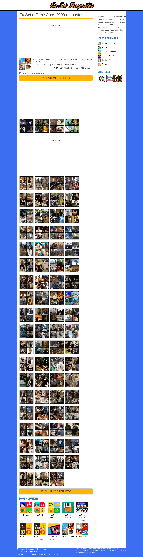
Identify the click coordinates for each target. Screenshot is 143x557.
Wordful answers (23, 554)
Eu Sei (102, 48)
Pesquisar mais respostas (56, 78)
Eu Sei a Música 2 (107, 56)
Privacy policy (41, 549)
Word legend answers (39, 554)
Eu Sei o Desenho (107, 52)
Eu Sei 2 (103, 64)
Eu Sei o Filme (105, 60)
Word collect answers (56, 554)
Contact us (21, 549)
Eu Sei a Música (106, 43)
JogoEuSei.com (35, 552)
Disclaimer (30, 549)
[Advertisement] (56, 41)
